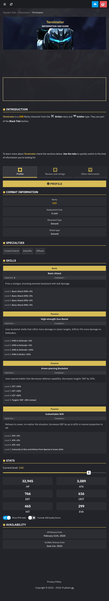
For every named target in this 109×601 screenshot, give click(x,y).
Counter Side (9, 12)
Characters (24, 12)
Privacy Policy (54, 581)
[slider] (89, 473)
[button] (95, 4)
